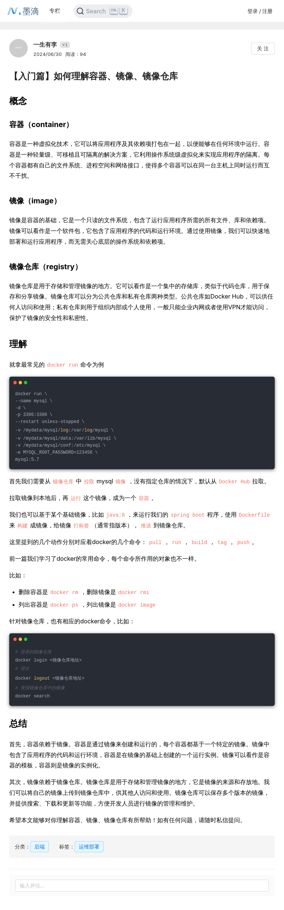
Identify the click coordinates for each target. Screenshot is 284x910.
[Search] (103, 11)
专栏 (54, 10)
